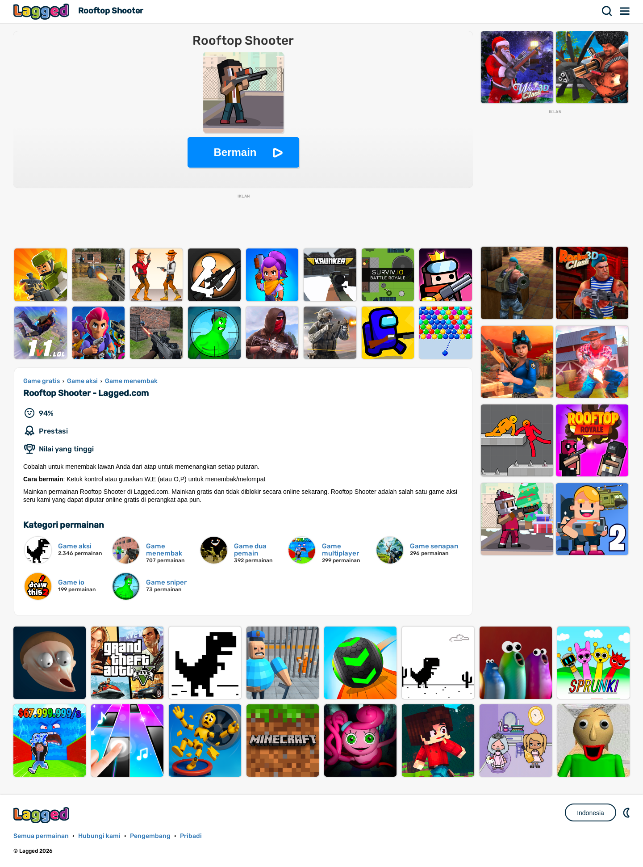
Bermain (234, 152)
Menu (625, 11)
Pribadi (191, 836)
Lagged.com (42, 815)
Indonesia (590, 812)
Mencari (607, 11)
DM (627, 812)
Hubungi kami (99, 836)
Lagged (42, 11)
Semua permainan (41, 836)
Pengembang (150, 836)
